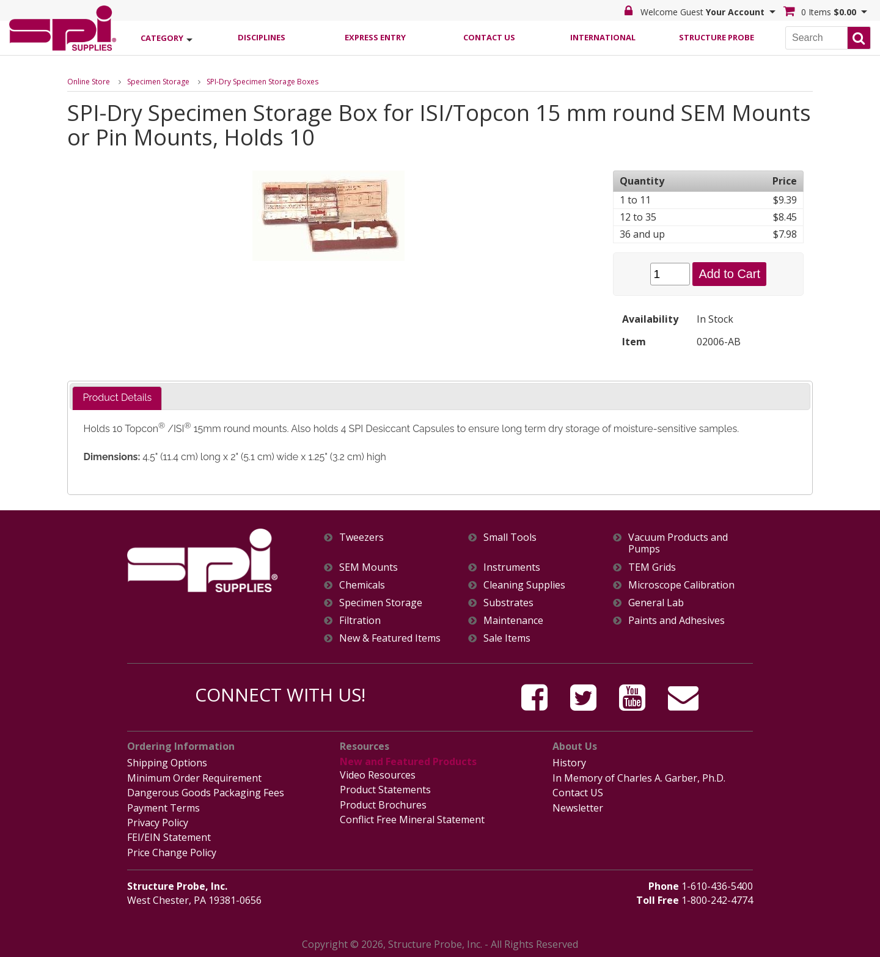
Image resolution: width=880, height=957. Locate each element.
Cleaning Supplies (524, 585)
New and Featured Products (408, 761)
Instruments (511, 567)
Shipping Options (167, 762)
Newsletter (577, 807)
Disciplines (261, 37)
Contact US (577, 792)
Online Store (88, 81)
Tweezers (361, 537)
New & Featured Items (390, 638)
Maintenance (513, 620)
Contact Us (489, 37)
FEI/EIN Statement (169, 836)
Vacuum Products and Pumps (678, 543)
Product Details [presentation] (117, 397)
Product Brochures (383, 804)
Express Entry (375, 37)
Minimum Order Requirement (194, 778)
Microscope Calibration (681, 585)
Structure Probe (716, 37)
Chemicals (362, 585)
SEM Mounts (368, 567)
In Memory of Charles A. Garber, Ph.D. (638, 778)
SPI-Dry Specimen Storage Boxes (262, 81)
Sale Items (506, 638)
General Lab (656, 603)
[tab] (117, 398)
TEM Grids (652, 567)
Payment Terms (163, 807)
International (603, 37)
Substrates (508, 603)
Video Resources (378, 775)
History (569, 762)
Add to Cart (729, 273)
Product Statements (385, 789)
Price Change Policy (171, 851)
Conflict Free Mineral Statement (412, 819)
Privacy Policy (157, 822)
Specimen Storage (158, 81)
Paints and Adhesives (676, 620)
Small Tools (510, 537)
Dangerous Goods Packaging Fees (205, 792)
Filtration (360, 620)
